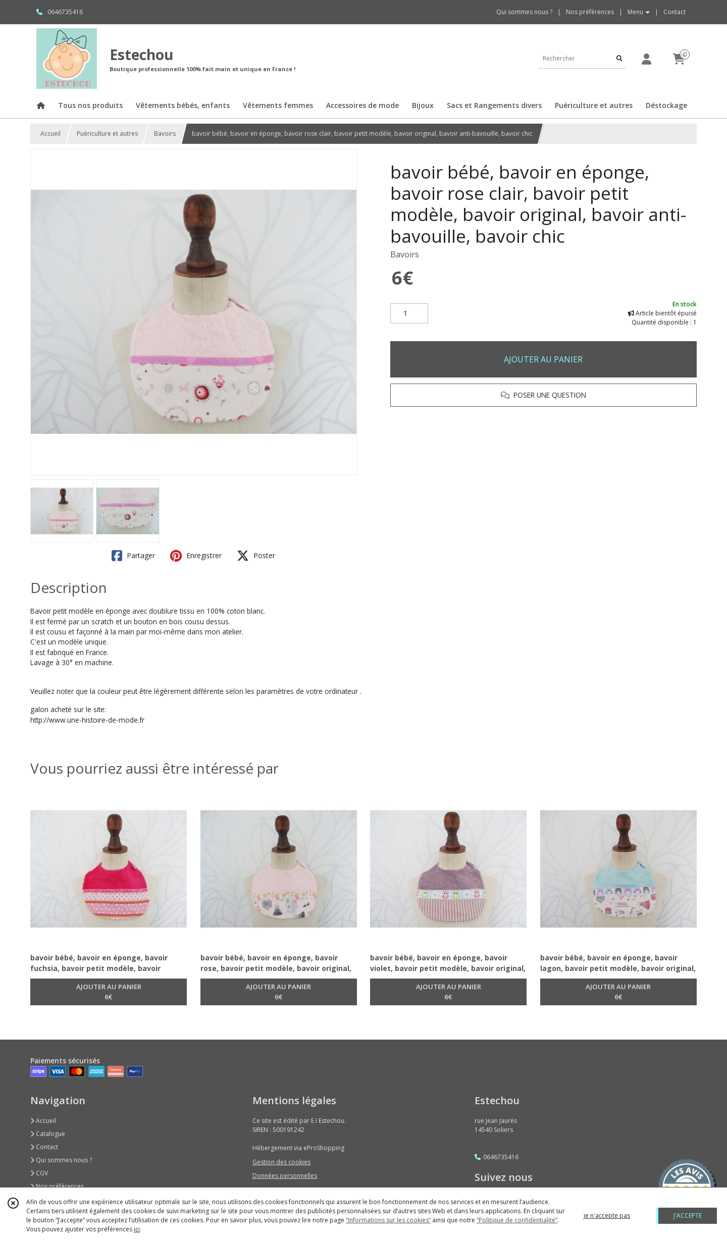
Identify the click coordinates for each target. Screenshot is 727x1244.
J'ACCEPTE (687, 1215)
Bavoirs (165, 133)
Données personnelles (284, 1175)
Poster (256, 556)
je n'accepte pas (607, 1215)
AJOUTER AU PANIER (543, 359)
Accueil (50, 133)
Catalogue (47, 1133)
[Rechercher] (619, 58)
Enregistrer (196, 556)
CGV (39, 1173)
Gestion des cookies (281, 1162)
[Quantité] (409, 313)
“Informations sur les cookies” (388, 1220)
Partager (133, 556)
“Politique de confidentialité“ (517, 1220)
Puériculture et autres (107, 133)
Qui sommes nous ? (61, 1160)
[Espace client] (646, 58)
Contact (674, 12)
